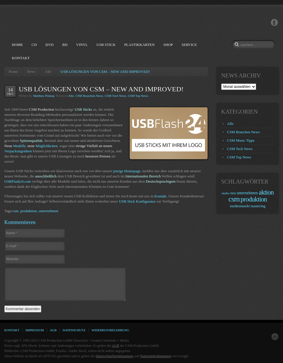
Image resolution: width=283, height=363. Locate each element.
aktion (266, 192)
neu (233, 193)
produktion (28, 211)
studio (225, 193)
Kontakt (160, 196)
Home (13, 71)
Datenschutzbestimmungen (114, 356)
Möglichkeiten (46, 146)
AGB (115, 346)
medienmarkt (240, 206)
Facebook (274, 22)
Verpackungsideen (18, 151)
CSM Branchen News (89, 95)
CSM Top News (138, 95)
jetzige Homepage (126, 171)
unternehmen (48, 211)
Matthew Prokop (44, 95)
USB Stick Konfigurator (137, 201)
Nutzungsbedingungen (155, 356)
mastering (258, 206)
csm (15, 211)
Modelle (19, 146)
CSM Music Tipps (240, 140)
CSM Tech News (115, 95)
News (31, 71)
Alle (48, 71)
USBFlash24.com (17, 181)
